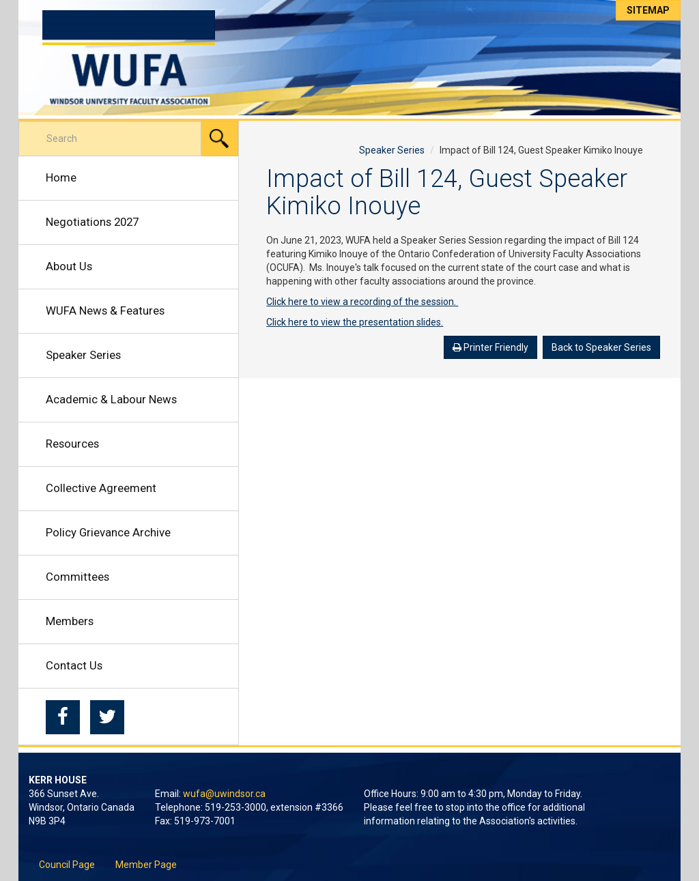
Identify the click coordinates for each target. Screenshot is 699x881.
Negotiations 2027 (92, 222)
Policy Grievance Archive (108, 532)
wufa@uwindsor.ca (224, 793)
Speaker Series (83, 355)
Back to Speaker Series (601, 347)
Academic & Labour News (111, 399)
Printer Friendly (490, 347)
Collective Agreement (101, 488)
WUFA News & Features (105, 310)
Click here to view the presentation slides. (354, 322)
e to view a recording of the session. (380, 301)
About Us (69, 266)
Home (61, 177)
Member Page (146, 864)
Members (70, 621)
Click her (284, 301)
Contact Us (74, 665)
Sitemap (648, 10)
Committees (77, 576)
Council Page (67, 864)
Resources (72, 443)
